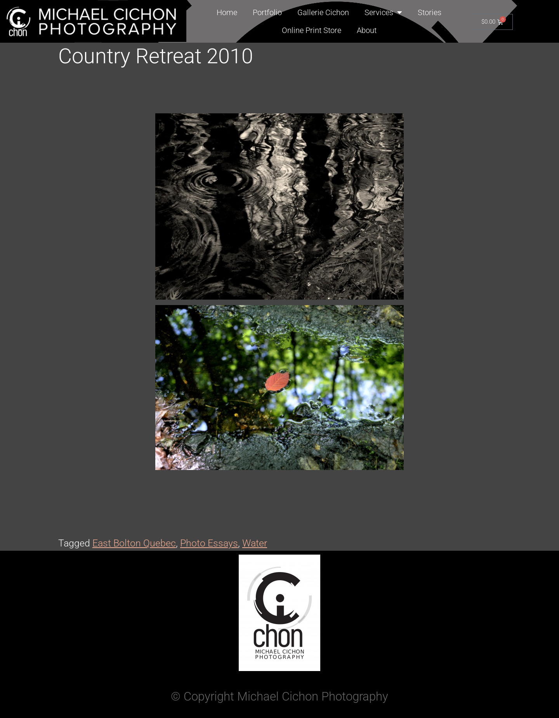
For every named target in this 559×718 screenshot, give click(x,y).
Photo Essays (209, 543)
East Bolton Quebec (134, 543)
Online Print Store (311, 30)
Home (227, 12)
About (367, 30)
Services (383, 12)
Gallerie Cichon (323, 12)
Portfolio (267, 12)
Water (254, 543)
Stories (429, 12)
